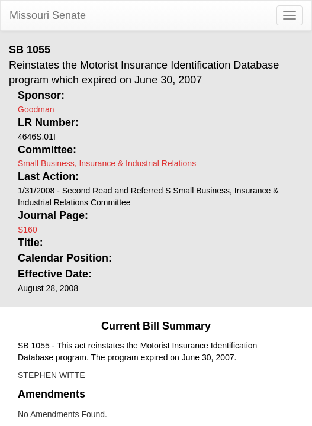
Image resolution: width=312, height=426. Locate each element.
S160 (27, 229)
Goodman (36, 109)
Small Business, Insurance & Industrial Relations (107, 163)
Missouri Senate (47, 15)
